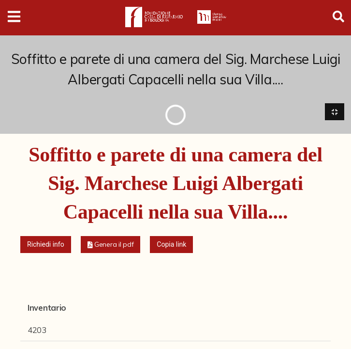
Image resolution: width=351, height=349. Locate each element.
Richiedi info (45, 244)
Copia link (171, 244)
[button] (111, 244)
